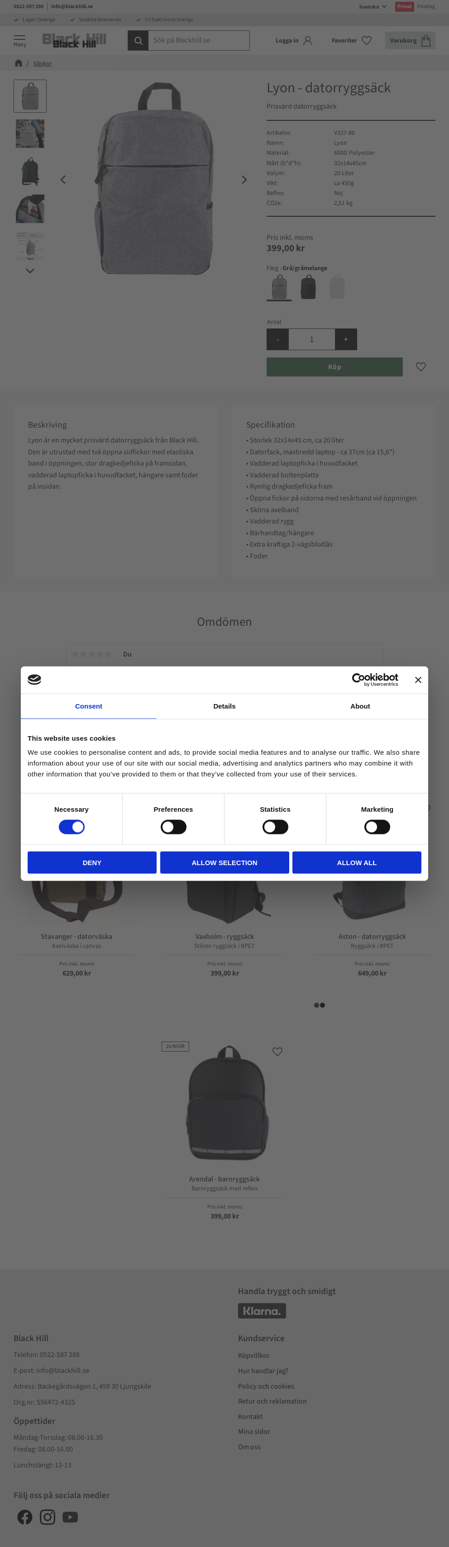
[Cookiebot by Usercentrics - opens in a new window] (358, 679)
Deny (92, 862)
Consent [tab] (88, 705)
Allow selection (225, 862)
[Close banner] (418, 679)
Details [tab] (224, 705)
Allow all (357, 862)
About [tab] (360, 705)
